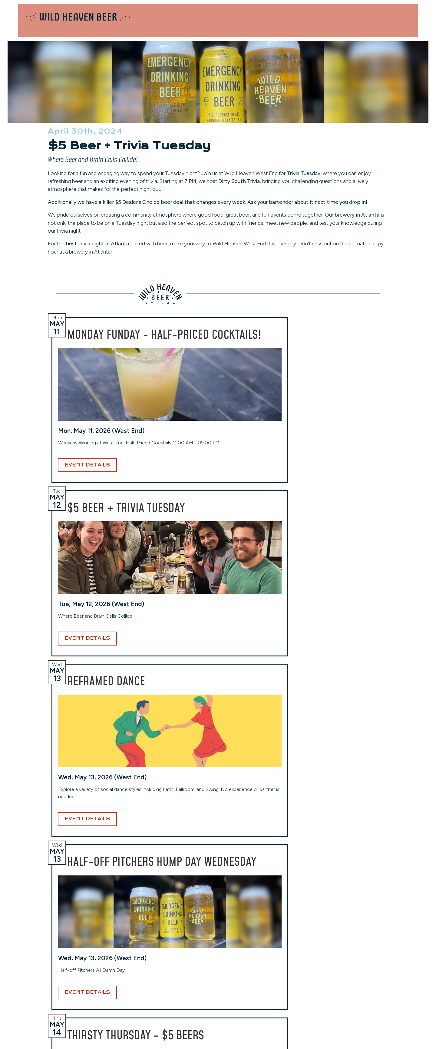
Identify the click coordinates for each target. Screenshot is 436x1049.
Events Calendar (341, 965)
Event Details (58, 532)
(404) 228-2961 (40, 987)
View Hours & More (44, 996)
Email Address (198, 850)
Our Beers (330, 26)
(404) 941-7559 (241, 987)
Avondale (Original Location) (53, 951)
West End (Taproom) (144, 951)
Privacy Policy (338, 991)
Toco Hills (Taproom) (244, 951)
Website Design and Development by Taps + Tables (218, 1037)
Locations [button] (274, 26)
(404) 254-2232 (141, 980)
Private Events (345, 12)
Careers (331, 974)
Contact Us (388, 12)
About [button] (387, 26)
